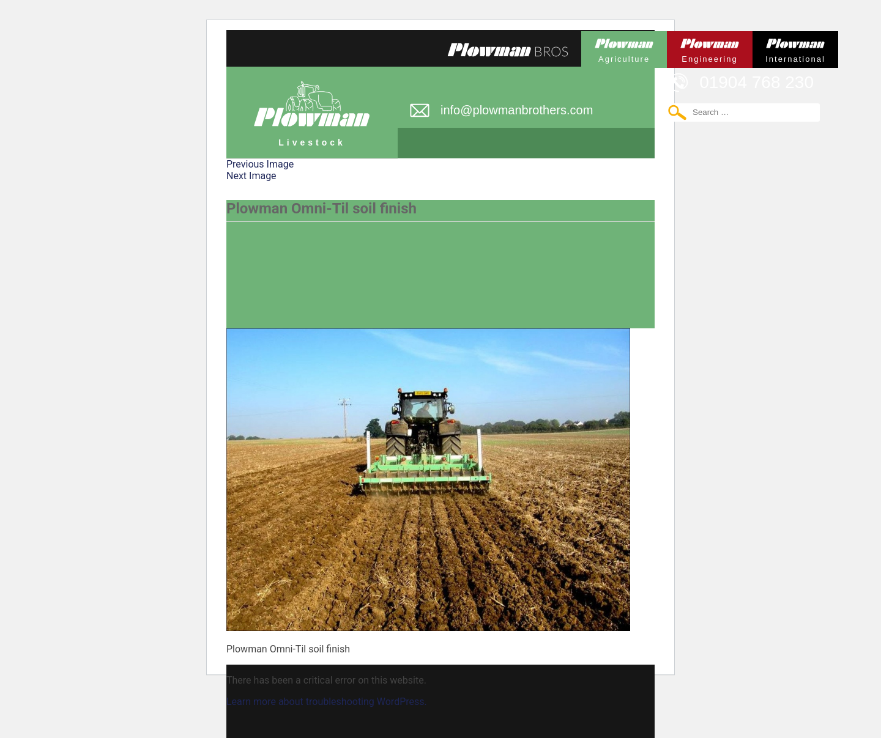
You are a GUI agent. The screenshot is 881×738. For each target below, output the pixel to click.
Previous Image (260, 164)
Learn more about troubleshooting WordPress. (326, 701)
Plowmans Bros (508, 49)
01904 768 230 (756, 82)
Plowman (624, 47)
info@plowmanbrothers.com (517, 110)
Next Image (251, 176)
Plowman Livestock (312, 107)
